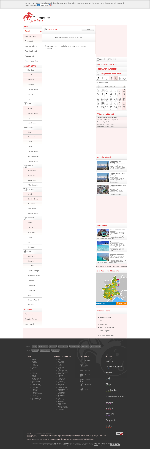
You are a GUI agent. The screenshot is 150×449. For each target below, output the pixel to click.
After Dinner (32, 123)
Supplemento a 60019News (61, 443)
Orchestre (31, 256)
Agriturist (31, 84)
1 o (101, 321)
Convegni (35, 387)
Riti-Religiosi (36, 389)
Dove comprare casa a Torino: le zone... (116, 162)
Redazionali (29, 56)
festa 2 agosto (105, 331)
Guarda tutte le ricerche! (105, 336)
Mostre (34, 372)
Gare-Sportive (36, 384)
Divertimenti (32, 180)
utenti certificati (37, 439)
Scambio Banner (31, 319)
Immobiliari (31, 285)
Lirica (33, 370)
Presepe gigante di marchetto (106, 122)
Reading (34, 390)
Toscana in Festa (115, 415)
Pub (29, 99)
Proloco (30, 237)
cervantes (103, 324)
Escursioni (35, 392)
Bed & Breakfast (33, 156)
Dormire (87, 370)
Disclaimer (104, 443)
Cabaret (34, 367)
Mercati (34, 376)
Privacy (117, 443)
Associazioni (32, 232)
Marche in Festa (115, 362)
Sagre (34, 359)
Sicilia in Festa (115, 427)
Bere (86, 365)
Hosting (96, 445)
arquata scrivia (105, 317)
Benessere (31, 204)
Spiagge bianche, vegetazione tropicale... (116, 242)
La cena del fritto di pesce (105, 126)
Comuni (30, 227)
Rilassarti (88, 380)
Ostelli (30, 146)
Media (30, 223)
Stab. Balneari (32, 209)
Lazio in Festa (115, 379)
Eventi (27, 31)
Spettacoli (31, 247)
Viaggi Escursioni (34, 275)
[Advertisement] (111, 38)
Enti (29, 242)
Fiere (33, 369)
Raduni (34, 395)
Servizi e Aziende (34, 300)
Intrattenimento (36, 378)
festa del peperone (107, 327)
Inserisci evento (31, 36)
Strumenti (31, 305)
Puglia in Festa (115, 373)
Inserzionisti (29, 324)
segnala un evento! (85, 438)
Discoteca (35, 380)
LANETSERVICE (115, 445)
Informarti (88, 384)
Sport (29, 295)
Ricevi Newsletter (31, 61)
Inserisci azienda (31, 46)
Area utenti (29, 41)
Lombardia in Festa (115, 391)
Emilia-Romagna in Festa (115, 368)
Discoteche (31, 175)
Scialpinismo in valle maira (105, 124)
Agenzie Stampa (33, 271)
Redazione (29, 314)
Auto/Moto (31, 266)
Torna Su (120, 341)
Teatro (34, 361)
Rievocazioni (36, 400)
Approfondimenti (31, 51)
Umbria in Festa (115, 409)
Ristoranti (31, 80)
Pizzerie (30, 94)
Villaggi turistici (33, 161)
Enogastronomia (37, 394)
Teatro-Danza (36, 381)
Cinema (34, 362)
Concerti (34, 373)
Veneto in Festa (115, 403)
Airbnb (30, 75)
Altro (86, 389)
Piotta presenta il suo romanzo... (107, 117)
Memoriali (35, 397)
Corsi (33, 383)
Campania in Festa (115, 421)
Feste (34, 364)
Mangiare (88, 360)
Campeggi (31, 137)
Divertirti (87, 375)
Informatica (31, 280)
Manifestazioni (36, 386)
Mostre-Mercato (37, 398)
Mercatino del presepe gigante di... (108, 120)
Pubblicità (111, 443)
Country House (33, 89)
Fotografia (31, 290)
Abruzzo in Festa (115, 385)
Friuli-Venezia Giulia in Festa (115, 397)
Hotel (29, 132)
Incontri (34, 375)
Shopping (31, 261)
